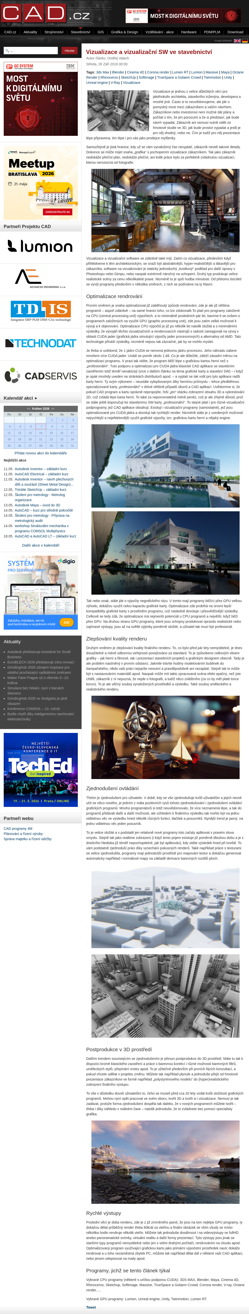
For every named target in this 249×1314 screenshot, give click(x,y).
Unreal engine (97, 83)
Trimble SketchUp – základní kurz (40, 490)
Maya (225, 72)
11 (9, 432)
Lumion (197, 72)
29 (51, 445)
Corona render (158, 72)
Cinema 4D (135, 72)
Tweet (91, 1307)
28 (40, 445)
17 (72, 432)
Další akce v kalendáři (41, 545)
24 (72, 439)
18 (9, 439)
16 (61, 432)
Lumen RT (180, 72)
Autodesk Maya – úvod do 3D (37, 505)
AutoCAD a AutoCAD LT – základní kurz (45, 536)
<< (29, 408)
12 (19, 432)
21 (40, 439)
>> (52, 408)
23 (61, 439)
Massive (212, 72)
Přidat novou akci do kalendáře (41, 453)
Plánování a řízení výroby (23, 834)
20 (30, 439)
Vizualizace (132, 83)
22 (51, 439)
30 (61, 445)
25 (9, 445)
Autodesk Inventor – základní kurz (41, 469)
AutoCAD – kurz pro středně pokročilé (44, 510)
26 (19, 445)
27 (30, 445)
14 (40, 432)
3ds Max (102, 72)
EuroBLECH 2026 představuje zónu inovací (40, 662)
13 (30, 432)
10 (72, 426)
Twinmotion (212, 77)
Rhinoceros (109, 77)
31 (72, 445)
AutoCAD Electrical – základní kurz (41, 474)
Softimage (146, 77)
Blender (118, 72)
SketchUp (128, 77)
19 (19, 439)
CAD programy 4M (18, 829)
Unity (228, 77)
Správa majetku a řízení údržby (28, 839)
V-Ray (115, 83)
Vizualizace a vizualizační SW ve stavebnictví (149, 52)
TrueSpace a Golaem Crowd (179, 77)
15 (51, 432)
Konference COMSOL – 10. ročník (33, 709)
